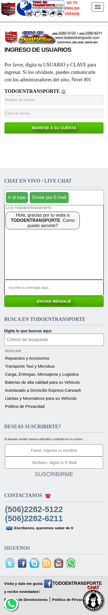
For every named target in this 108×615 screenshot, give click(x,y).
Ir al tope (16, 197)
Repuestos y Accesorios (27, 358)
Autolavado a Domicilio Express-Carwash (43, 390)
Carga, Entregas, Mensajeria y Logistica (42, 374)
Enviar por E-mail (49, 197)
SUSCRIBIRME (54, 474)
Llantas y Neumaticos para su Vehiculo (40, 398)
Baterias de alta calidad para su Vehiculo (42, 382)
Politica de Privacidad (25, 406)
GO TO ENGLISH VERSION (72, 8)
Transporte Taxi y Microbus (30, 366)
